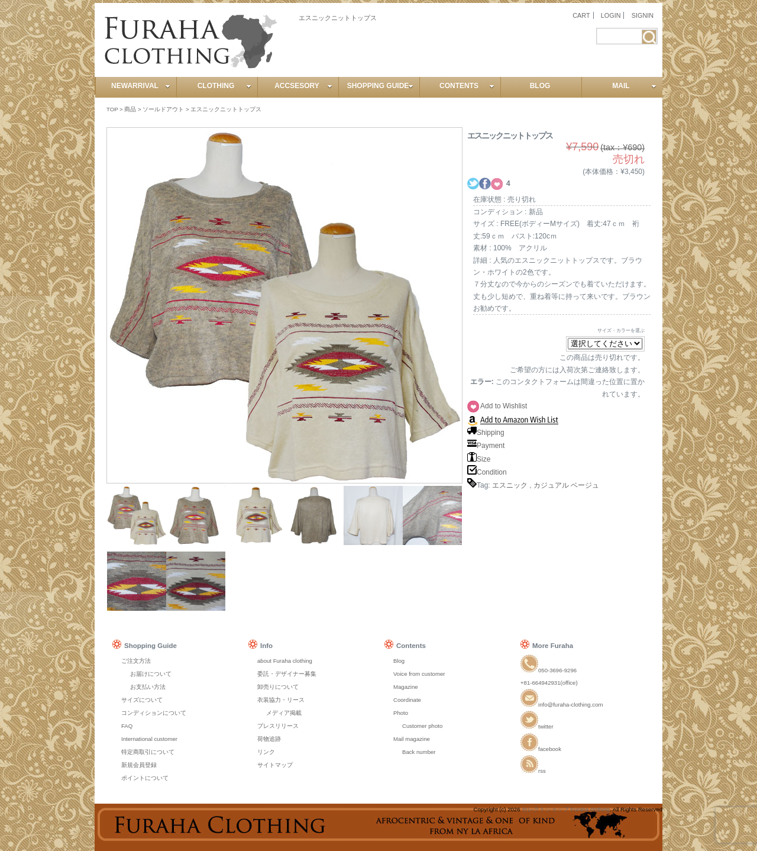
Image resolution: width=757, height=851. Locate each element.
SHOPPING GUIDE (380, 86)
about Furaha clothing (284, 660)
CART (581, 15)
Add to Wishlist (503, 406)
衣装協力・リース (281, 700)
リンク (266, 752)
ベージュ (585, 485)
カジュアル (551, 485)
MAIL (634, 86)
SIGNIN (643, 15)
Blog (399, 660)
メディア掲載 (284, 713)
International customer (149, 739)
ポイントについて (145, 778)
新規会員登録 (139, 765)
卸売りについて (278, 687)
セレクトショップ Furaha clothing (566, 809)
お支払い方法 (148, 687)
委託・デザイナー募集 (286, 674)
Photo (400, 713)
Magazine (405, 687)
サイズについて (142, 700)
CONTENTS (466, 86)
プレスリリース (278, 726)
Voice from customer (419, 674)
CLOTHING (224, 86)
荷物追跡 (269, 739)
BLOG (540, 86)
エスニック (510, 485)
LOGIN (611, 15)
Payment (485, 445)
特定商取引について (147, 752)
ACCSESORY (303, 86)
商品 (130, 109)
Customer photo (422, 726)
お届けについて (151, 674)
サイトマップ (275, 765)
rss (533, 771)
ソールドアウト (163, 109)
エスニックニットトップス (225, 109)
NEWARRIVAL (140, 86)
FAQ (126, 726)
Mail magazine (411, 739)
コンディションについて (153, 713)
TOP (112, 109)
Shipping (485, 432)
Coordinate (407, 700)
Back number (419, 752)
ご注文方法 (136, 660)
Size (478, 459)
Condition (487, 472)
